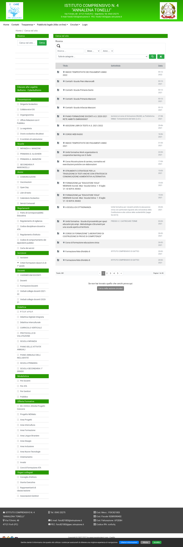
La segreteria (24, 128)
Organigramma (25, 115)
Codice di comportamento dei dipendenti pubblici (31, 241)
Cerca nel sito (31, 30)
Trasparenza (27, 24)
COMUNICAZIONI (26, 177)
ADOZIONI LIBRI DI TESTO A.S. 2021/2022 (84, 125)
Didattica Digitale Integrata (30, 317)
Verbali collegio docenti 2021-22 (31, 292)
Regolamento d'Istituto (28, 234)
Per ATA (22, 386)
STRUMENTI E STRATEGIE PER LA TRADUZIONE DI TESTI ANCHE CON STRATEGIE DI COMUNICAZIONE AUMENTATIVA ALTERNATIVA (85, 174)
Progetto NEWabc (26, 414)
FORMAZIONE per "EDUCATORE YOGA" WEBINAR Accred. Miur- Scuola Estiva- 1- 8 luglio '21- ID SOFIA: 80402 (84, 186)
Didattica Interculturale (28, 322)
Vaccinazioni (24, 182)
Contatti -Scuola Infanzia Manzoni (80, 107)
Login (84, 24)
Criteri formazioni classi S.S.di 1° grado (31, 264)
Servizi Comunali (26, 203)
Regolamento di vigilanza (29, 221)
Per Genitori (24, 391)
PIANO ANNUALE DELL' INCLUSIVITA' (29, 356)
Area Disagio (24, 441)
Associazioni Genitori (28, 496)
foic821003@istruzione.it (70, 520)
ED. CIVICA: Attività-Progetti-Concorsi (31, 407)
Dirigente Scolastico (27, 104)
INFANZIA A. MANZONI (29, 148)
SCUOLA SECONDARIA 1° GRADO (30, 369)
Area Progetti (24, 420)
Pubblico (22, 397)
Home (6, 24)
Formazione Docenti (27, 286)
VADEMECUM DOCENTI (29, 275)
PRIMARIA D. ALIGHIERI (29, 154)
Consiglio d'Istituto (27, 477)
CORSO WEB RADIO (74, 134)
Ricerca (21, 36)
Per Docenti (23, 381)
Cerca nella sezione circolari (110, 288)
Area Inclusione (25, 446)
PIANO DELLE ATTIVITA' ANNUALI (29, 348)
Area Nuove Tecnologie (28, 452)
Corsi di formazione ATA (29, 468)
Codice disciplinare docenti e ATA (31, 227)
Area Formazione (26, 430)
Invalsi (21, 462)
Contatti (15, 24)
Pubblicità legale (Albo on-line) (51, 24)
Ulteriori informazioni (129, 542)
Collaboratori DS (26, 109)
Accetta (157, 542)
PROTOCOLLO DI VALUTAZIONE (26, 334)
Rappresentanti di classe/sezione (26, 489)
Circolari (74, 24)
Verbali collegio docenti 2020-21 (31, 300)
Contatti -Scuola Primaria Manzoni (80, 99)
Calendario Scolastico (28, 198)
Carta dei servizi (25, 248)
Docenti (22, 280)
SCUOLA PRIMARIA (27, 363)
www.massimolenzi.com (98, 537)
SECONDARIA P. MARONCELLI (25, 166)
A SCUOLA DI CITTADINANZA (78, 207)
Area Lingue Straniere (28, 436)
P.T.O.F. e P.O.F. (25, 312)
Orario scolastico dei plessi (30, 134)
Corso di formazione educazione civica (82, 242)
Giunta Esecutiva (26, 482)
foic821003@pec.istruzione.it (70, 524)
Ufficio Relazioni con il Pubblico (28, 121)
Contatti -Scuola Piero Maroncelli (79, 81)
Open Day (23, 187)
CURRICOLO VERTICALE (29, 328)
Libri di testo (24, 193)
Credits (112, 537)
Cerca (42, 42)
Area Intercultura (26, 425)
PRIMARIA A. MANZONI (29, 159)
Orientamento (24, 457)
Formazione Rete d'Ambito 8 (77, 251)
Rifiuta (145, 542)
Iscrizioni (22, 257)
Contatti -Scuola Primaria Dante (79, 90)
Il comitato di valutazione (29, 139)
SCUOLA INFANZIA (27, 341)
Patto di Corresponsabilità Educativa (30, 214)
